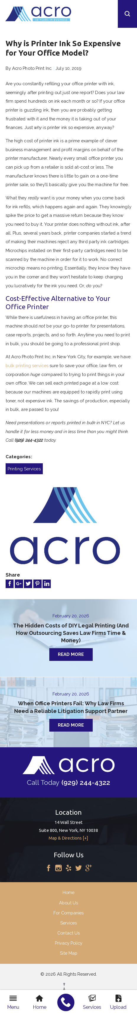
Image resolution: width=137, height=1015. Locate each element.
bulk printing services (27, 365)
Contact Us (68, 935)
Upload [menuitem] (118, 1002)
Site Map (68, 955)
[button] (127, 14)
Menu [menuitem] (13, 1002)
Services (68, 925)
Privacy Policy (68, 945)
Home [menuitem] (39, 1002)
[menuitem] (65, 1002)
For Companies (68, 914)
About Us (68, 904)
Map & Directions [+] (68, 840)
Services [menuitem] (92, 1002)
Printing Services (24, 468)
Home (68, 894)
